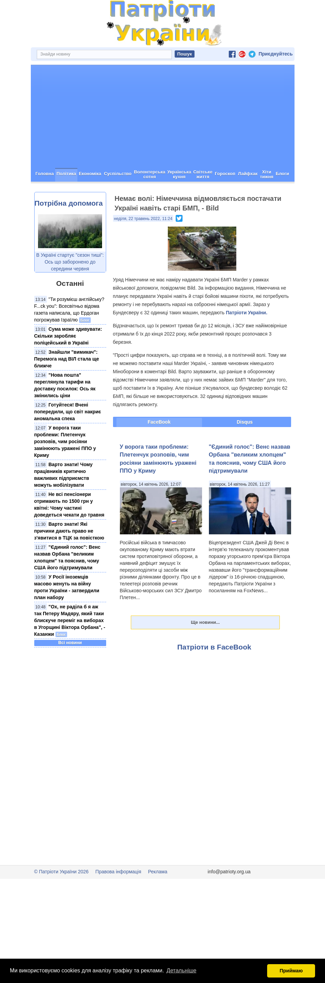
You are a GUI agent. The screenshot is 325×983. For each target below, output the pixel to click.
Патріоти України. (246, 312)
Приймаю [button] (291, 970)
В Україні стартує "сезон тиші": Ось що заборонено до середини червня (70, 261)
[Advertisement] (163, 117)
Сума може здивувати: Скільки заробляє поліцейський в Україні (68, 335)
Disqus (245, 422)
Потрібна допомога (69, 203)
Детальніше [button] (181, 970)
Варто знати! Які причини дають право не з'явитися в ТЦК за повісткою (69, 531)
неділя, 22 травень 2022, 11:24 (143, 218)
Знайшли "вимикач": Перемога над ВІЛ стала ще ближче (66, 358)
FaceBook (159, 422)
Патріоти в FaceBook (214, 647)
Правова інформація (118, 871)
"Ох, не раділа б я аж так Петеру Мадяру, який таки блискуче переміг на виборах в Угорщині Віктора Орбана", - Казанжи (69, 620)
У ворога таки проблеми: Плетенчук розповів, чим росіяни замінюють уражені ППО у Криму (65, 441)
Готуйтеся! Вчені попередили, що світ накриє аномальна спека (67, 411)
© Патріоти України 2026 (61, 871)
